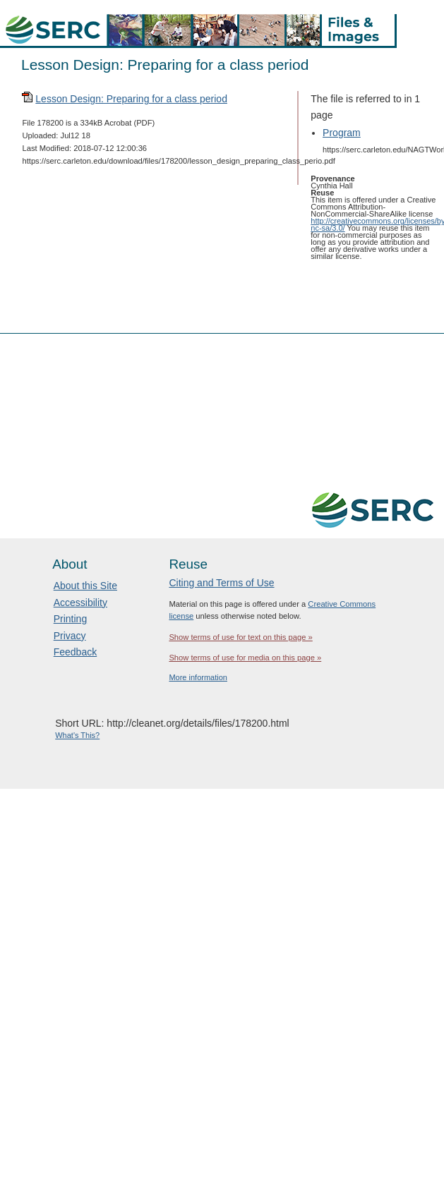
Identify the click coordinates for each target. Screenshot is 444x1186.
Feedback (75, 652)
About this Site (85, 585)
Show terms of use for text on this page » (240, 637)
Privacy (70, 635)
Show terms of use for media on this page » (245, 657)
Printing (70, 618)
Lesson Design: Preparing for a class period (131, 98)
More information (198, 677)
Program (342, 132)
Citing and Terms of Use (221, 582)
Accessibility (80, 602)
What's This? (77, 735)
